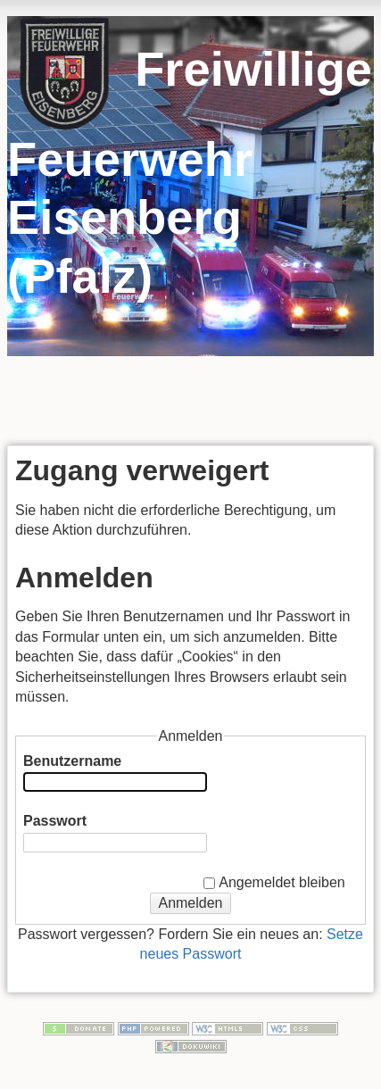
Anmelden (190, 902)
